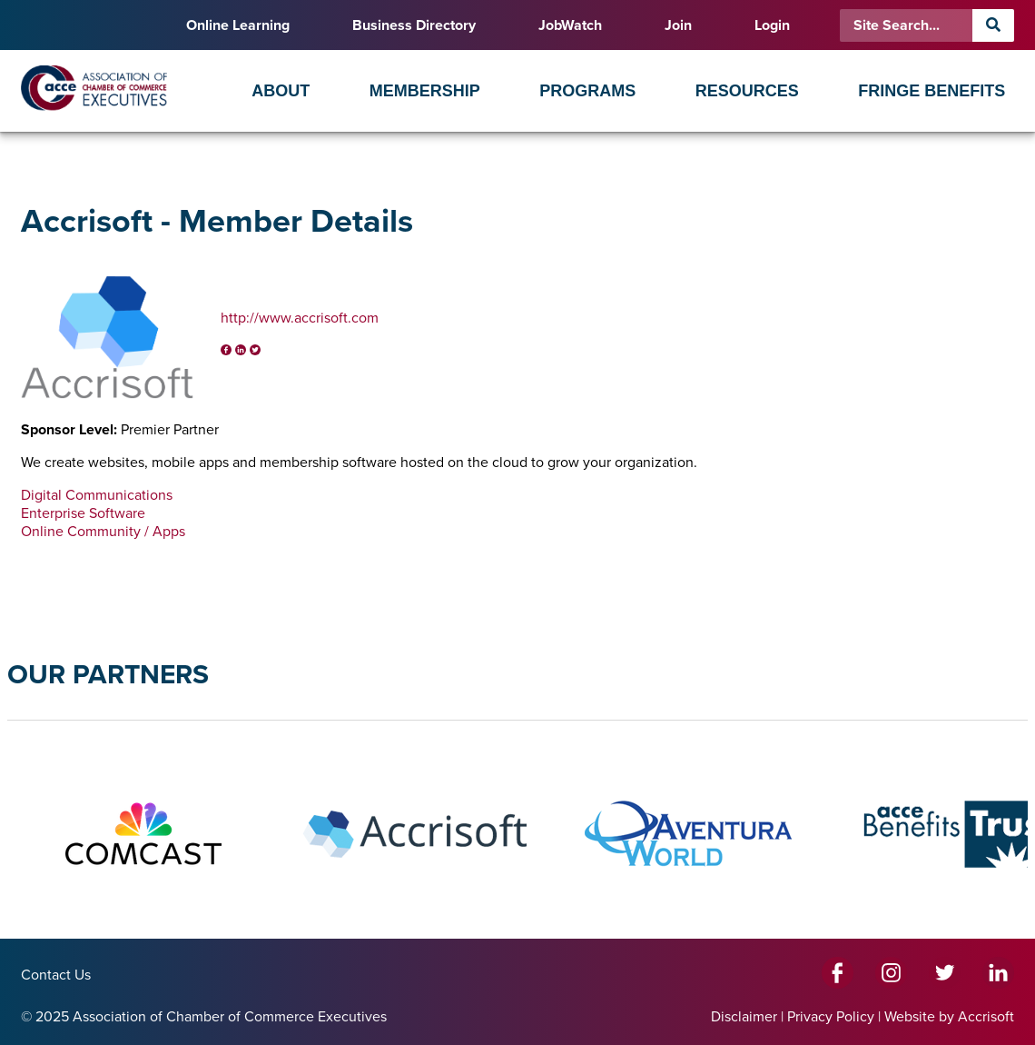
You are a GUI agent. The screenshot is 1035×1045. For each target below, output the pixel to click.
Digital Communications (96, 495)
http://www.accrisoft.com (300, 318)
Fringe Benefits (931, 91)
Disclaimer (744, 1017)
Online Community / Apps (103, 531)
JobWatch (570, 25)
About (280, 91)
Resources (747, 91)
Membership (425, 91)
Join (678, 25)
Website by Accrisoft (949, 1017)
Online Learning (238, 25)
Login (772, 25)
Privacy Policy (830, 1017)
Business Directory (414, 25)
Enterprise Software (83, 513)
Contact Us (56, 975)
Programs (587, 91)
